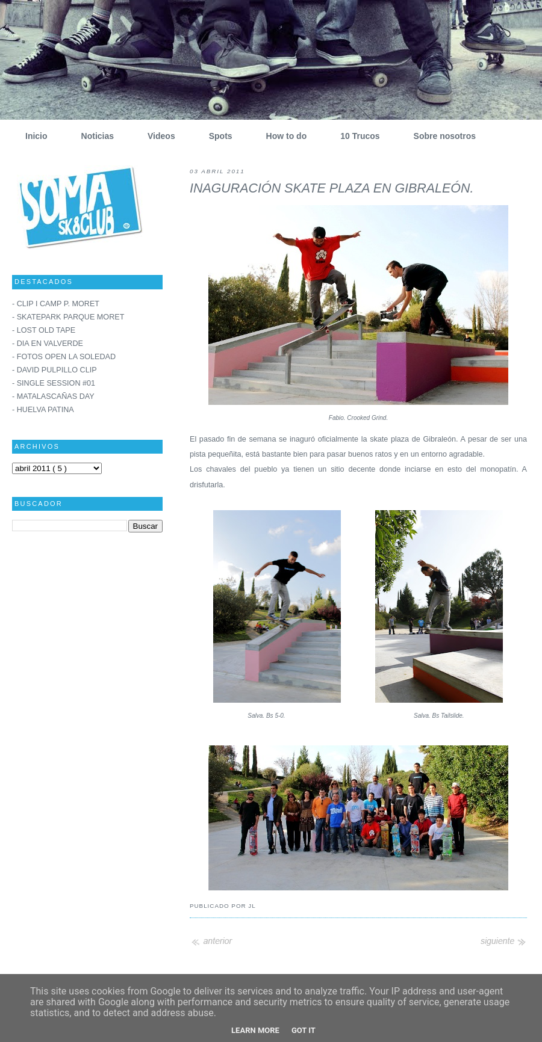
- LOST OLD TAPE (43, 330)
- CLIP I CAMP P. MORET (55, 304)
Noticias (93, 136)
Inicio (32, 136)
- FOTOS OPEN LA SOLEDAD (64, 357)
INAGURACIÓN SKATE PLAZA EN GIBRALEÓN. (331, 188)
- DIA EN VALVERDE (47, 343)
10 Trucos (355, 136)
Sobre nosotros (440, 136)
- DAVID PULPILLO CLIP (54, 370)
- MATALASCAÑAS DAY (53, 396)
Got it (303, 1030)
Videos (157, 136)
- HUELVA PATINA (43, 409)
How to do (282, 136)
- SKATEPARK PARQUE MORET (68, 317)
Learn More (255, 1030)
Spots (216, 136)
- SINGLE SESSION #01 (53, 383)
